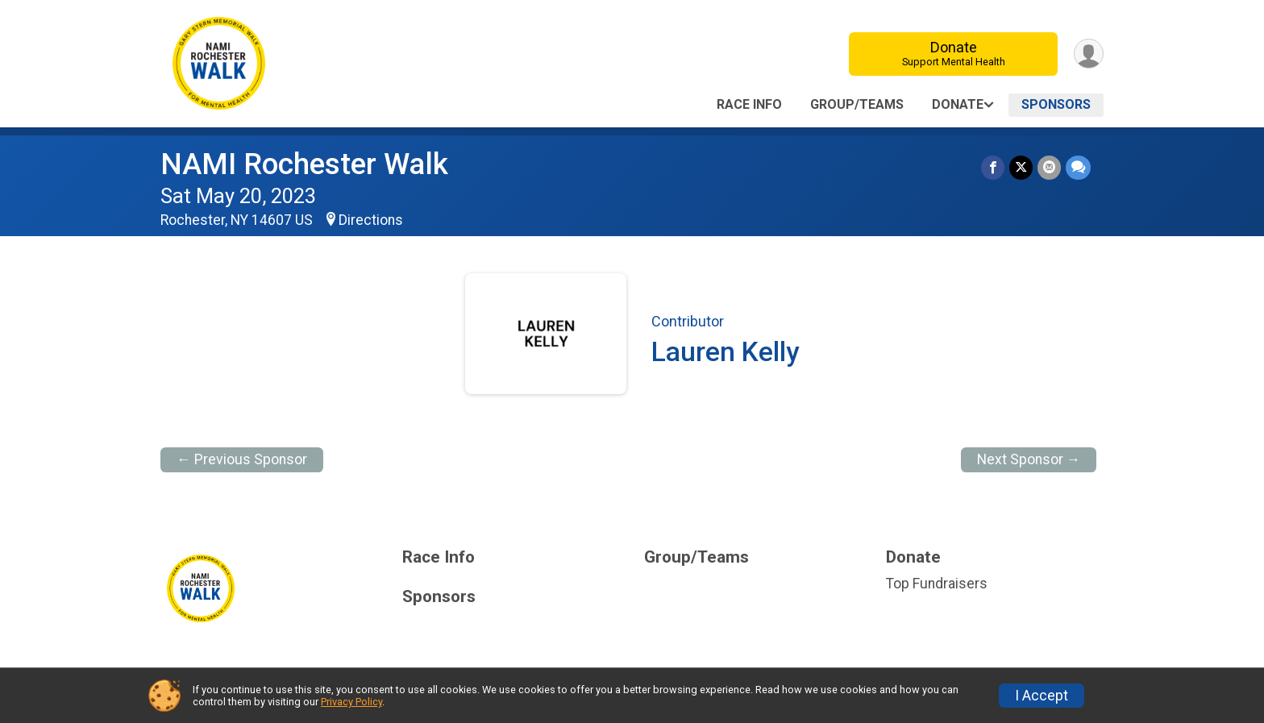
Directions (371, 220)
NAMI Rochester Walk (304, 164)
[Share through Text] (1078, 167)
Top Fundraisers (937, 583)
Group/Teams (857, 104)
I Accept (1041, 696)
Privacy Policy (351, 702)
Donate (954, 54)
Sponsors (1056, 104)
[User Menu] (1089, 54)
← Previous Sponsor (242, 459)
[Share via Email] (1049, 167)
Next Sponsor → (1029, 459)
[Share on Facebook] (992, 167)
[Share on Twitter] (1021, 167)
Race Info (749, 104)
